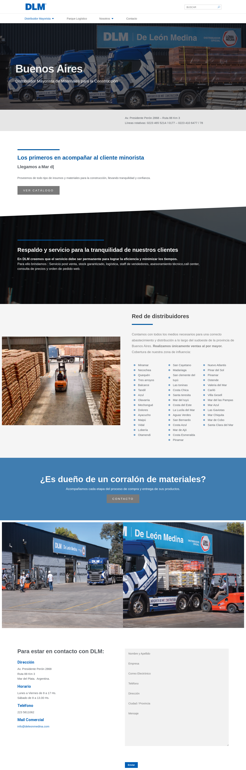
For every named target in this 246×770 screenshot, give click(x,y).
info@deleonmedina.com (33, 726)
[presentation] (154, 753)
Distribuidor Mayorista (38, 18)
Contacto (131, 18)
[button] (6, 575)
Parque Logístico (77, 18)
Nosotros (104, 18)
